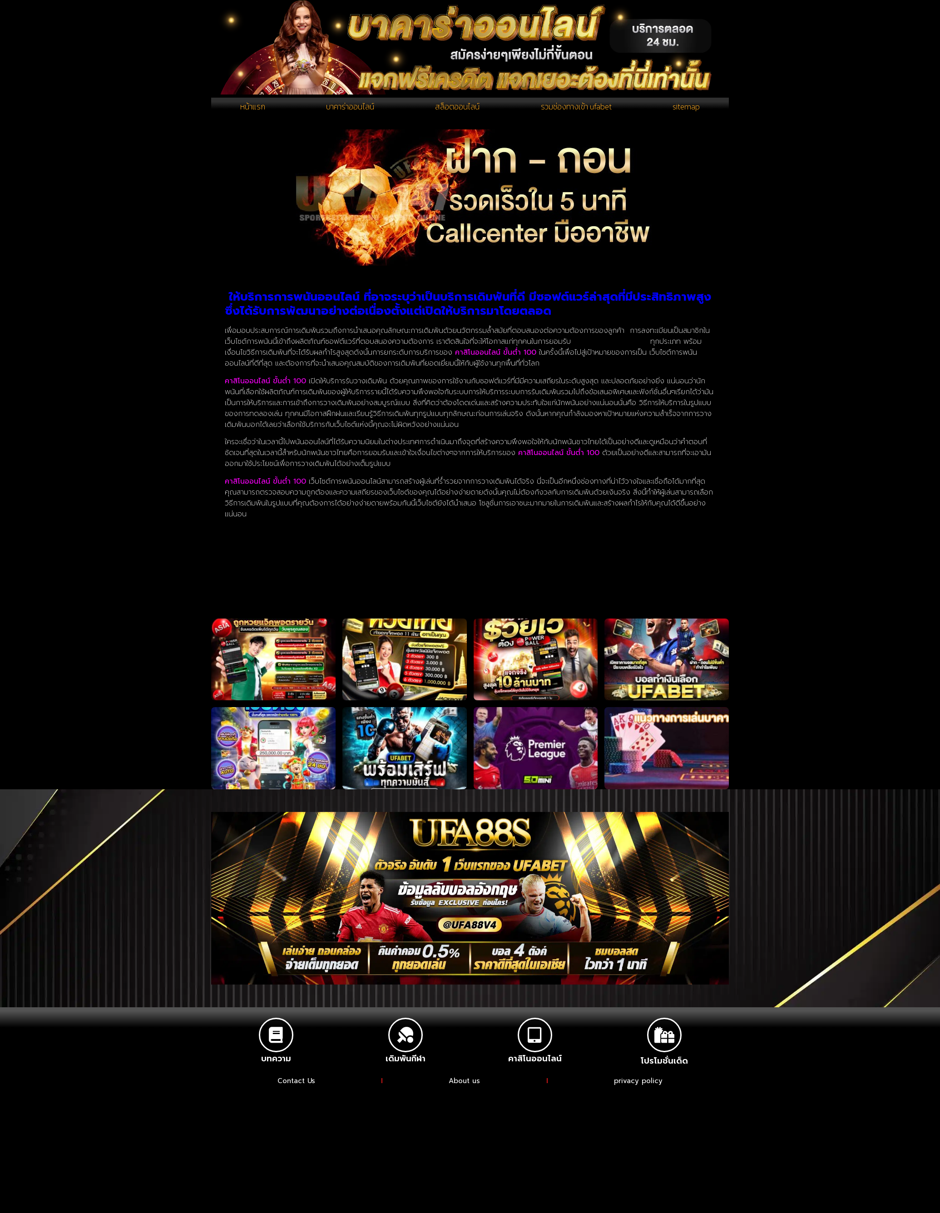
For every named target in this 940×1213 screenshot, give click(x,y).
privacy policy (639, 1084)
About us (465, 1084)
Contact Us (296, 1084)
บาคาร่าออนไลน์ (348, 108)
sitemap (686, 108)
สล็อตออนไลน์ (455, 108)
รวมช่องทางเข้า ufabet (575, 108)
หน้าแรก (252, 108)
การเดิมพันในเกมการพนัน (610, 345)
